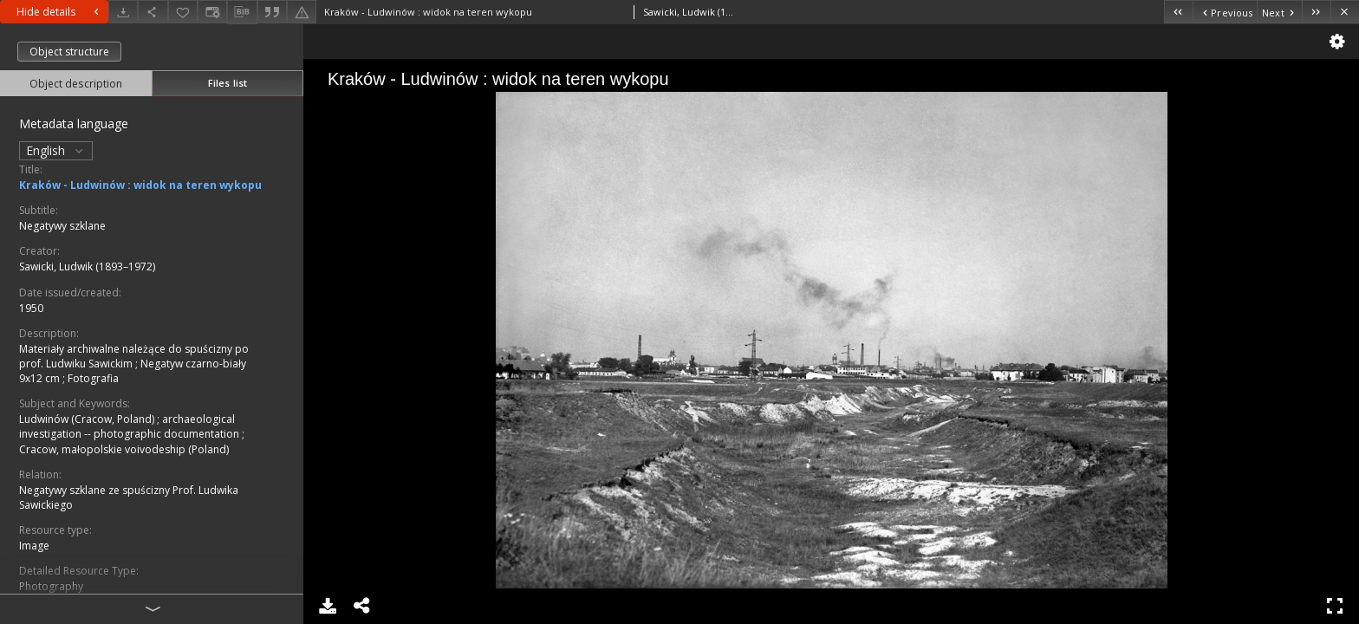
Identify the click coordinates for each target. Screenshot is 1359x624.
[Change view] (212, 11)
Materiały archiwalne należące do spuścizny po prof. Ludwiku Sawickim (134, 356)
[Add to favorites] (183, 11)
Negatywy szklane (62, 225)
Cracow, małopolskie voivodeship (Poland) (124, 449)
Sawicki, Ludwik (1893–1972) (87, 266)
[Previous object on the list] (1225, 11)
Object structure (69, 51)
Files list (227, 82)
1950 (31, 308)
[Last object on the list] (1316, 11)
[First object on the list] (1178, 11)
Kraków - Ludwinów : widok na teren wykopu (140, 185)
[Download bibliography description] (242, 12)
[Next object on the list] (1279, 11)
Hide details (59, 11)
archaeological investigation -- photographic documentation (130, 426)
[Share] (152, 11)
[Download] (123, 11)
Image (34, 545)
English (56, 150)
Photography (51, 586)
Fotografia (93, 378)
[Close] (1344, 11)
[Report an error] (301, 11)
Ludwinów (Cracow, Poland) (88, 419)
